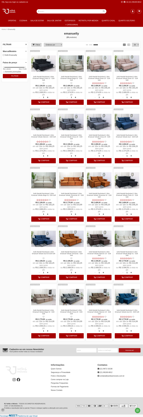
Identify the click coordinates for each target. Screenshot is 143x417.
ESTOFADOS (70, 21)
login (14, 2)
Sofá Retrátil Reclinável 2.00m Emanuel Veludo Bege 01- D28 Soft (43, 194)
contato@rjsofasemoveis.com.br (111, 376)
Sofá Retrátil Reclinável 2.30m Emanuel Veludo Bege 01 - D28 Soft (71, 78)
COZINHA (23, 21)
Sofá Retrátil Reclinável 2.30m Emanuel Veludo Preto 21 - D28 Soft (127, 195)
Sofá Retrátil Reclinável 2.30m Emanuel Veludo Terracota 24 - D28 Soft (99, 195)
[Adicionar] (47, 97)
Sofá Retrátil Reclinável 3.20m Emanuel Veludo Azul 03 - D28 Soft (127, 311)
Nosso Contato (56, 390)
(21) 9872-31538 (105, 369)
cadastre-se (23, 2)
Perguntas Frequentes (59, 383)
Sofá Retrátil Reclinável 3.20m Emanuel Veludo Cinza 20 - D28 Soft (71, 312)
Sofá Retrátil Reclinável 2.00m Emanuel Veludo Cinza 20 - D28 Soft (71, 136)
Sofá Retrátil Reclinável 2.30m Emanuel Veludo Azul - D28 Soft (127, 136)
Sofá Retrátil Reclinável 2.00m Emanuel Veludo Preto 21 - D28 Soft (43, 78)
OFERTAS (12, 21)
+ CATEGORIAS (71, 25)
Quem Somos (56, 369)
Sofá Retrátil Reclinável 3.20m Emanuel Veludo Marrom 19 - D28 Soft (99, 312)
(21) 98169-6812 (133, 2)
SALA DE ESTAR (37, 21)
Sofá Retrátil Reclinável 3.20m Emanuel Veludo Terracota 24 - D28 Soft (71, 195)
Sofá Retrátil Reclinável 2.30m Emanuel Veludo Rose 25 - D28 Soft (99, 78)
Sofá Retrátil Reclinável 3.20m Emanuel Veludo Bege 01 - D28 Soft (127, 253)
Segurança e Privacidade (60, 372)
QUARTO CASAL (108, 21)
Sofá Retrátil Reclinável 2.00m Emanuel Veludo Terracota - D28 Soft (71, 253)
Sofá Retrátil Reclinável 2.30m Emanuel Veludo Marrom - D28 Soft (43, 136)
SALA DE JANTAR (54, 21)
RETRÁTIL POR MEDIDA (88, 21)
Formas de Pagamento (60, 387)
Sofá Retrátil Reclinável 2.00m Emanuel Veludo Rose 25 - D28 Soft (127, 78)
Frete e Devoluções (58, 376)
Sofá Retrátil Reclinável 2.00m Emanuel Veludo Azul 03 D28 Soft (43, 252)
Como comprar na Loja (60, 379)
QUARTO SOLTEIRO (126, 21)
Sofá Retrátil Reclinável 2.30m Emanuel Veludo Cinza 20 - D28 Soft (99, 136)
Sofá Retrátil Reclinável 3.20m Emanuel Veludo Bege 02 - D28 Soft (43, 312)
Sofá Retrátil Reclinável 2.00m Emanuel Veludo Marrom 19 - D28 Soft (99, 253)
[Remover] (39, 97)
